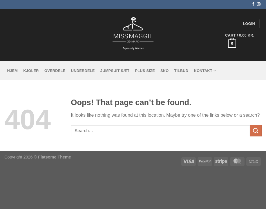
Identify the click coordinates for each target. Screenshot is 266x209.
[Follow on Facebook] (253, 4)
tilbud (181, 71)
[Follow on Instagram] (258, 4)
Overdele (54, 71)
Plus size (145, 71)
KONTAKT (205, 70)
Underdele (83, 71)
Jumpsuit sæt (114, 71)
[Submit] (256, 130)
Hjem (12, 71)
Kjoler (31, 71)
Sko (164, 71)
